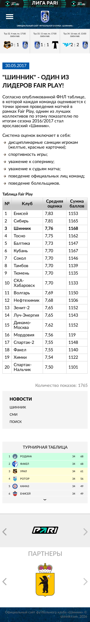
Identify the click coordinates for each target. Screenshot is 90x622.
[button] (4, 531)
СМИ (14, 414)
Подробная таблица (45, 499)
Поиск (16, 422)
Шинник (18, 407)
